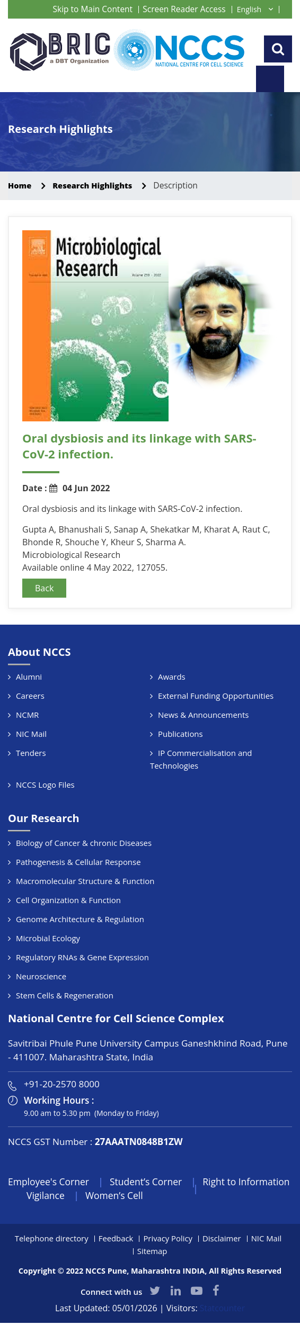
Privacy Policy (168, 1264)
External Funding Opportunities (216, 721)
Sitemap (152, 1277)
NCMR (27, 740)
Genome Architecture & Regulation (80, 945)
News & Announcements (203, 740)
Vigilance (101, 1221)
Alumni (29, 702)
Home (20, 211)
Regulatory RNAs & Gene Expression (82, 983)
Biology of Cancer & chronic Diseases (84, 868)
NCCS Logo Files (45, 810)
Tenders (31, 778)
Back (44, 614)
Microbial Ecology (48, 964)
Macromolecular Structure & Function (85, 907)
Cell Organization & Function (68, 926)
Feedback (115, 1264)
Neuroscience (41, 1002)
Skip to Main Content (88, 9)
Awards (172, 702)
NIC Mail (31, 759)
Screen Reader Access (183, 9)
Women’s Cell (171, 1221)
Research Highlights (96, 211)
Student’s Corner (149, 1207)
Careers (30, 721)
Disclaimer (222, 1264)
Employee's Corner (50, 1207)
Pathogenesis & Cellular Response (79, 887)
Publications (180, 759)
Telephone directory (50, 1264)
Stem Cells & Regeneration (65, 1021)
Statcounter (222, 1335)
